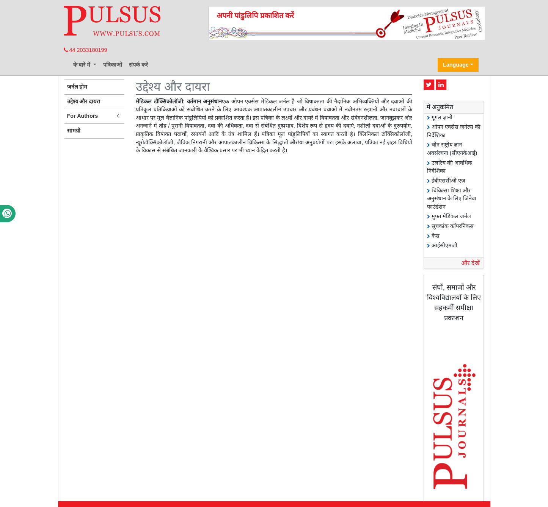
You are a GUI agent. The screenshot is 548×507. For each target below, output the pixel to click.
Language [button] (456, 65)
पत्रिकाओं (112, 65)
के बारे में (82, 65)
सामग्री (73, 131)
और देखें (470, 263)
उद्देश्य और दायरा (83, 101)
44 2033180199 (85, 50)
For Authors (94, 116)
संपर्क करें (138, 65)
